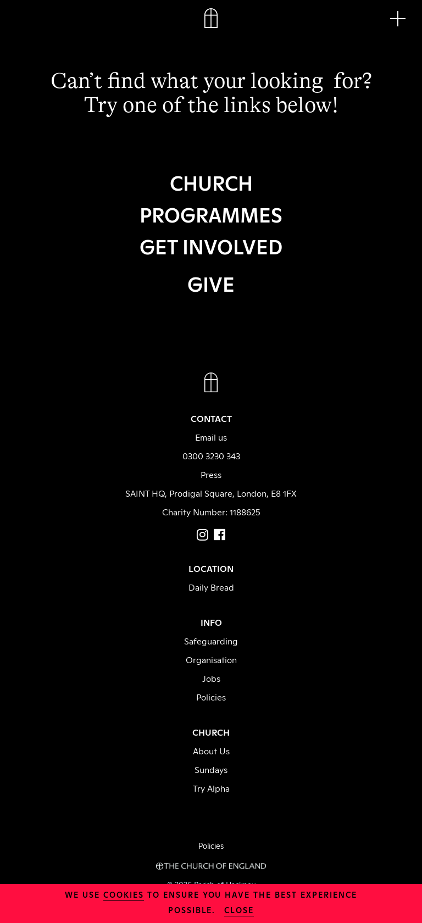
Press (211, 474)
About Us (211, 750)
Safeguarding (211, 641)
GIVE (211, 283)
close (239, 909)
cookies (123, 894)
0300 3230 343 (211, 455)
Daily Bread (211, 587)
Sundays (211, 769)
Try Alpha (211, 788)
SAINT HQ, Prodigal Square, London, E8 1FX (211, 493)
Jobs (211, 678)
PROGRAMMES (211, 213)
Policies (211, 697)
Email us (211, 437)
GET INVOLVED (211, 245)
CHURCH (211, 182)
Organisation (211, 659)
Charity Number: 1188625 (211, 511)
